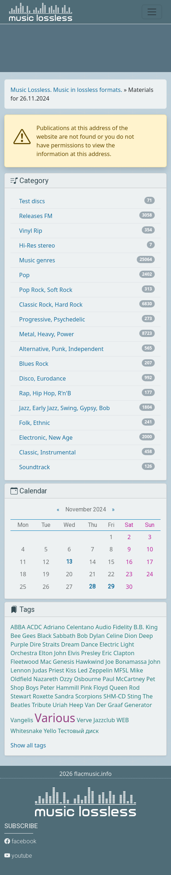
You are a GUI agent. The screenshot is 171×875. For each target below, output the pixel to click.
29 (111, 586)
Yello (50, 731)
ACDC (34, 627)
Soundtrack (34, 467)
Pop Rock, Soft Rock (45, 290)
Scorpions (88, 696)
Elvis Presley (84, 653)
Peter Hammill (59, 688)
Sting (134, 696)
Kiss (71, 670)
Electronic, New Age (46, 437)
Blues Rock (33, 364)
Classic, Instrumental (47, 452)
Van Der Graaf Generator (118, 705)
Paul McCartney (123, 679)
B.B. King (145, 627)
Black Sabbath (56, 636)
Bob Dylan (91, 636)
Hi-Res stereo (37, 245)
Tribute (41, 705)
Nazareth (45, 679)
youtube (18, 855)
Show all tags (28, 745)
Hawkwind (90, 662)
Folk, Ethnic (34, 423)
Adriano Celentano (68, 627)
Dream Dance (79, 644)
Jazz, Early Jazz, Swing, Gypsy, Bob (64, 408)
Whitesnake (26, 731)
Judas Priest (48, 670)
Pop (24, 275)
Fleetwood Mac (30, 662)
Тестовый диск (78, 731)
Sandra (64, 696)
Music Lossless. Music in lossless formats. (66, 90)
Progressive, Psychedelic (52, 319)
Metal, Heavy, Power (46, 334)
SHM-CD (115, 696)
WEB (123, 720)
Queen (118, 688)
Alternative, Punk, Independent (61, 349)
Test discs (32, 201)
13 (69, 561)
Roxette (42, 696)
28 (92, 586)
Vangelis (21, 720)
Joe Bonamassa (125, 662)
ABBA (17, 627)
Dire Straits (45, 644)
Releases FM (35, 216)
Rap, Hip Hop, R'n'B (45, 393)
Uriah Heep (68, 705)
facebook (20, 841)
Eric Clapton (118, 653)
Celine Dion (121, 636)
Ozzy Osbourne (80, 679)
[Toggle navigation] (152, 12)
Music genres (37, 260)
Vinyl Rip (30, 231)
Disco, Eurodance (42, 378)
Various (55, 717)
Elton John (52, 653)
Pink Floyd (94, 688)
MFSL (121, 670)
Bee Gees (23, 636)
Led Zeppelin (95, 670)
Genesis (63, 662)
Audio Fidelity (114, 627)
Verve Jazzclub (96, 720)
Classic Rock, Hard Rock (51, 304)
